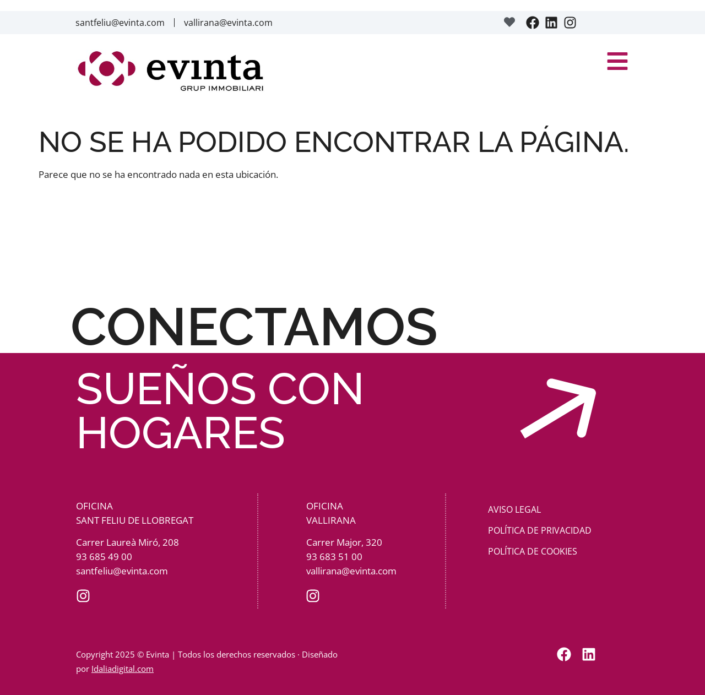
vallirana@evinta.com (228, 23)
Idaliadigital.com (122, 668)
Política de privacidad (540, 530)
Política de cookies (532, 551)
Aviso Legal (514, 509)
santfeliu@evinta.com (120, 23)
